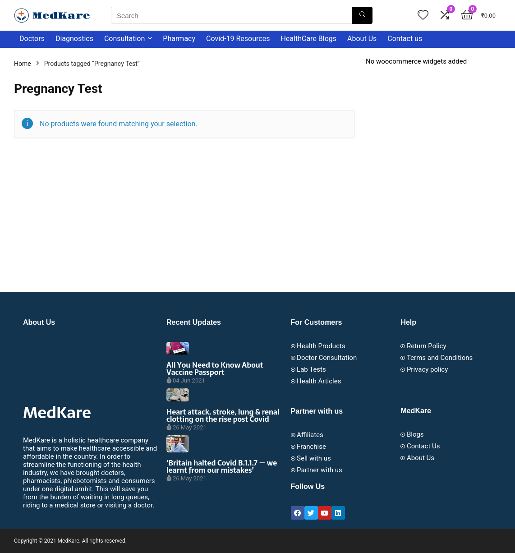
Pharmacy (179, 38)
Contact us (404, 38)
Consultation (124, 38)
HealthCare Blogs (308, 38)
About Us (362, 38)
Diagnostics (74, 38)
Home (22, 63)
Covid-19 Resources (238, 38)
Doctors (32, 38)
